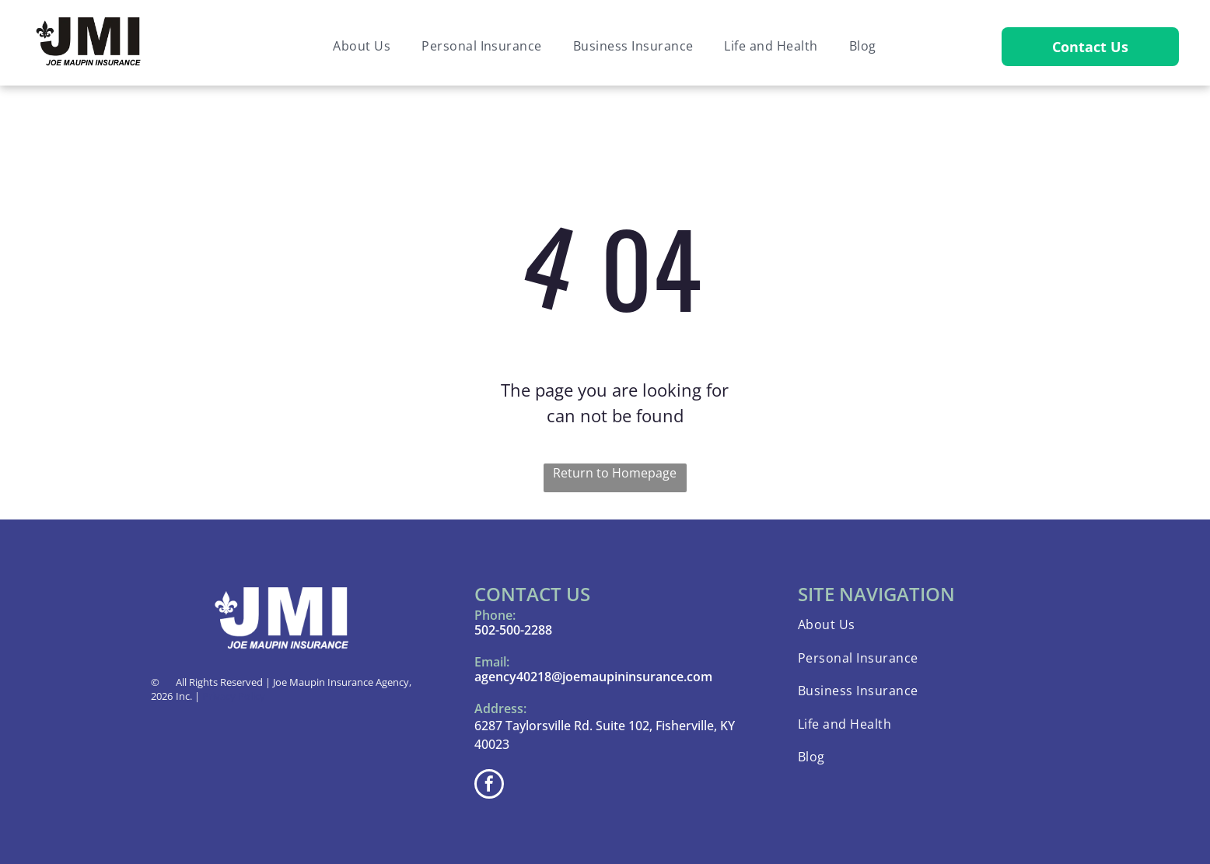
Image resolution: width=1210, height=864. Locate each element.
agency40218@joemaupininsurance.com (593, 676)
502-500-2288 (513, 629)
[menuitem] (361, 46)
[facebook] (489, 786)
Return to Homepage (615, 472)
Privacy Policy (233, 696)
